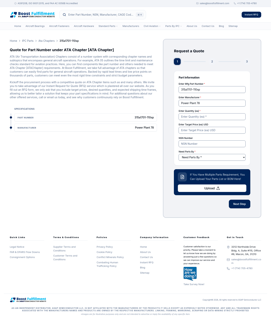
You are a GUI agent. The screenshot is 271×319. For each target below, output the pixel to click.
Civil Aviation (152, 26)
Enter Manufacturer (190, 97)
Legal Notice (17, 246)
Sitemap (233, 26)
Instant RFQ (251, 14)
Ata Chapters (46, 40)
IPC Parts (27, 40)
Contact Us (208, 26)
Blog (221, 26)
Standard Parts (108, 26)
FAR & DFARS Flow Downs (25, 252)
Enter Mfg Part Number (192, 83)
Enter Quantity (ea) (189, 111)
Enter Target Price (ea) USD (193, 124)
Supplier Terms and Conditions (64, 248)
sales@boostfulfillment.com (212, 3)
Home (17, 26)
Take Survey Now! (193, 284)
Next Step (239, 204)
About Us (192, 26)
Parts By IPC (173, 26)
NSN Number (186, 138)
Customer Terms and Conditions (65, 257)
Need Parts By (187, 151)
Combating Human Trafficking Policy (107, 264)
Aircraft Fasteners (59, 26)
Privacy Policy (105, 246)
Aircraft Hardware (84, 26)
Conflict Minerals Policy (110, 257)
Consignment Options (22, 257)
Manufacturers (131, 26)
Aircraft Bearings (35, 26)
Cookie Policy (104, 252)
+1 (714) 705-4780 (245, 3)
